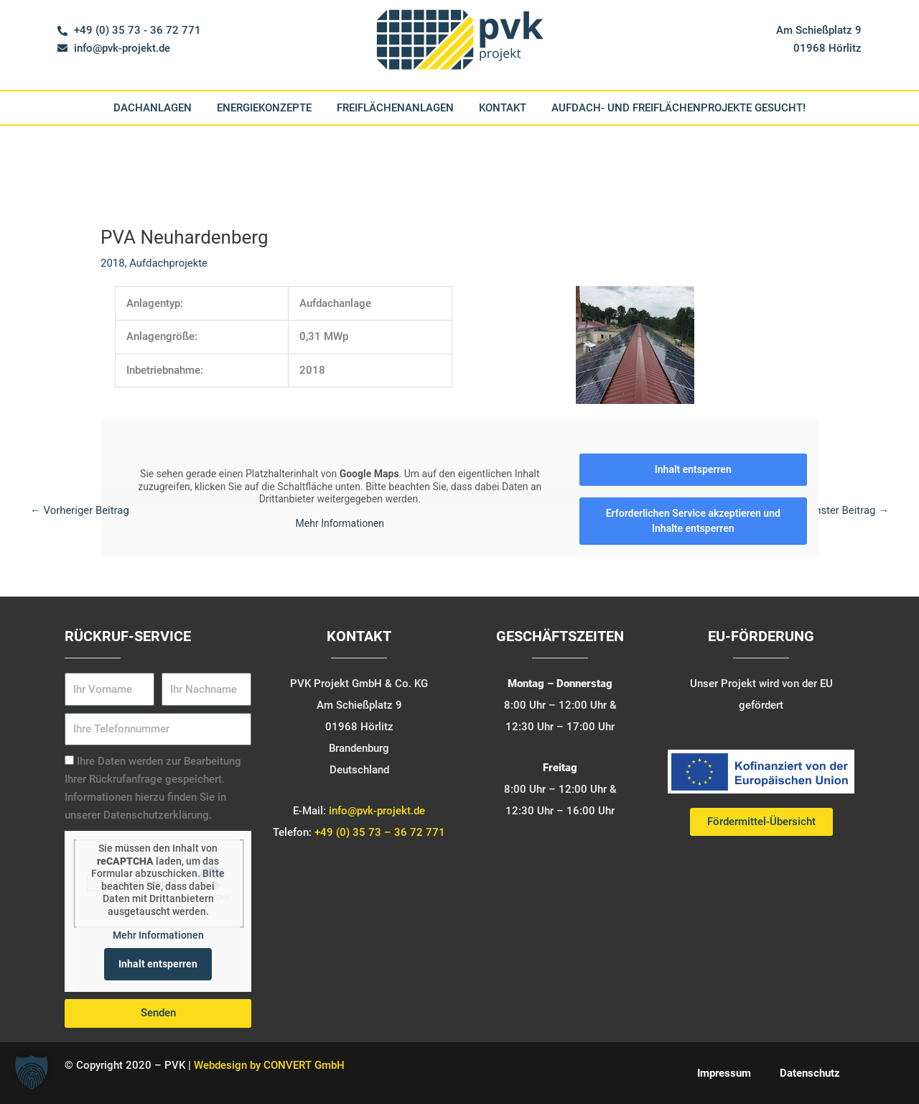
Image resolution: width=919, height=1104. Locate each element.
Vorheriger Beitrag (80, 510)
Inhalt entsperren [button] (693, 469)
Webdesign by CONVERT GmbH (269, 1065)
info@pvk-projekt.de (377, 810)
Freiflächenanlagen (395, 107)
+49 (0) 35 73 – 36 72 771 (379, 832)
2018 (113, 263)
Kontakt (502, 107)
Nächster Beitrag (842, 510)
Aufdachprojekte (168, 263)
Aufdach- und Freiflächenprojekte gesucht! (678, 107)
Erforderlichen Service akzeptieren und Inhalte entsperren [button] (693, 520)
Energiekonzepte (264, 107)
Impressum (724, 1073)
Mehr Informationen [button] (158, 936)
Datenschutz (810, 1073)
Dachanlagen (152, 107)
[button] (31, 1072)
